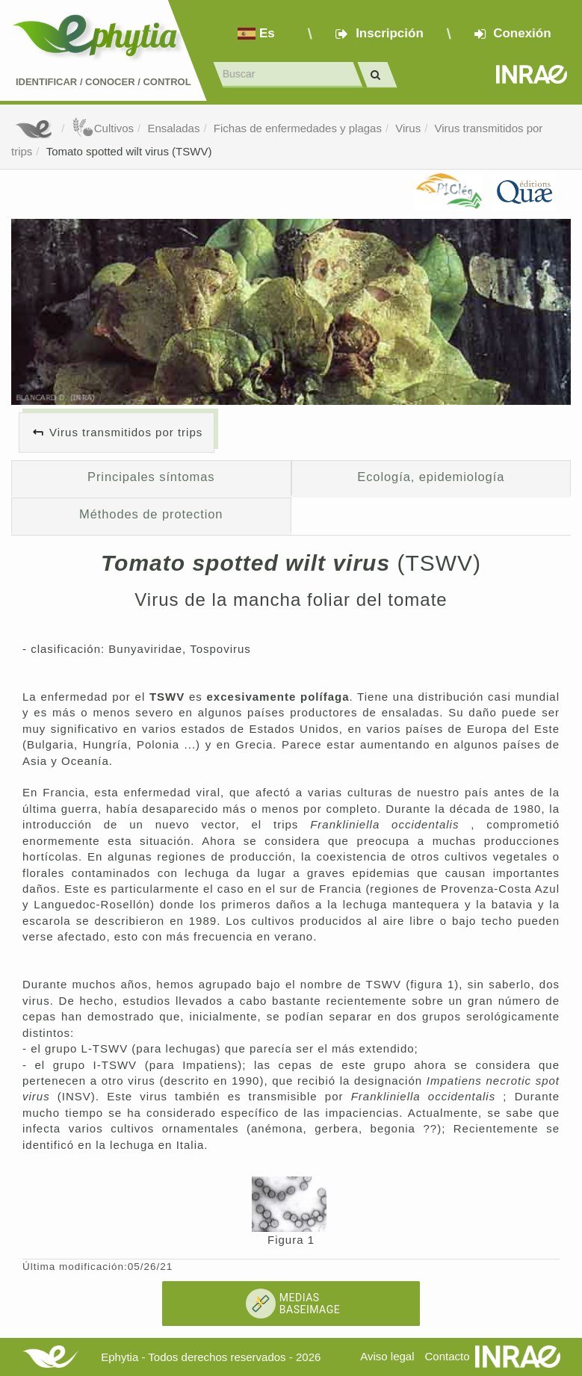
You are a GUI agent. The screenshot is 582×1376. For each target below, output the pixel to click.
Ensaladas (173, 128)
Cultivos (103, 128)
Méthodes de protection (151, 514)
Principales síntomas (150, 476)
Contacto (447, 1356)
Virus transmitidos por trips (125, 432)
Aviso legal (387, 1356)
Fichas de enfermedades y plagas (298, 128)
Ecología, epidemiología (430, 476)
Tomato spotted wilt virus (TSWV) (129, 151)
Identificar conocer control (103, 81)
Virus (408, 128)
